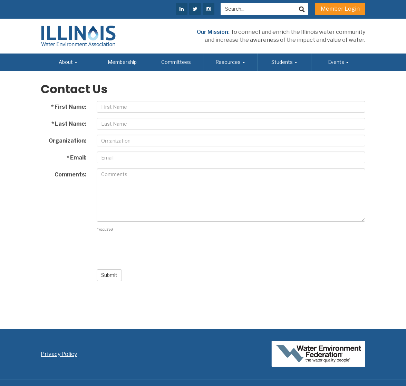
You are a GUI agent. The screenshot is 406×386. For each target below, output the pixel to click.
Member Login (340, 9)
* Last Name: (68, 123)
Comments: (70, 174)
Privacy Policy (59, 354)
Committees (176, 62)
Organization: (67, 140)
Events (338, 62)
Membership (122, 62)
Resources (230, 62)
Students (284, 62)
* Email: (76, 157)
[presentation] (149, 250)
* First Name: (68, 107)
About (68, 62)
